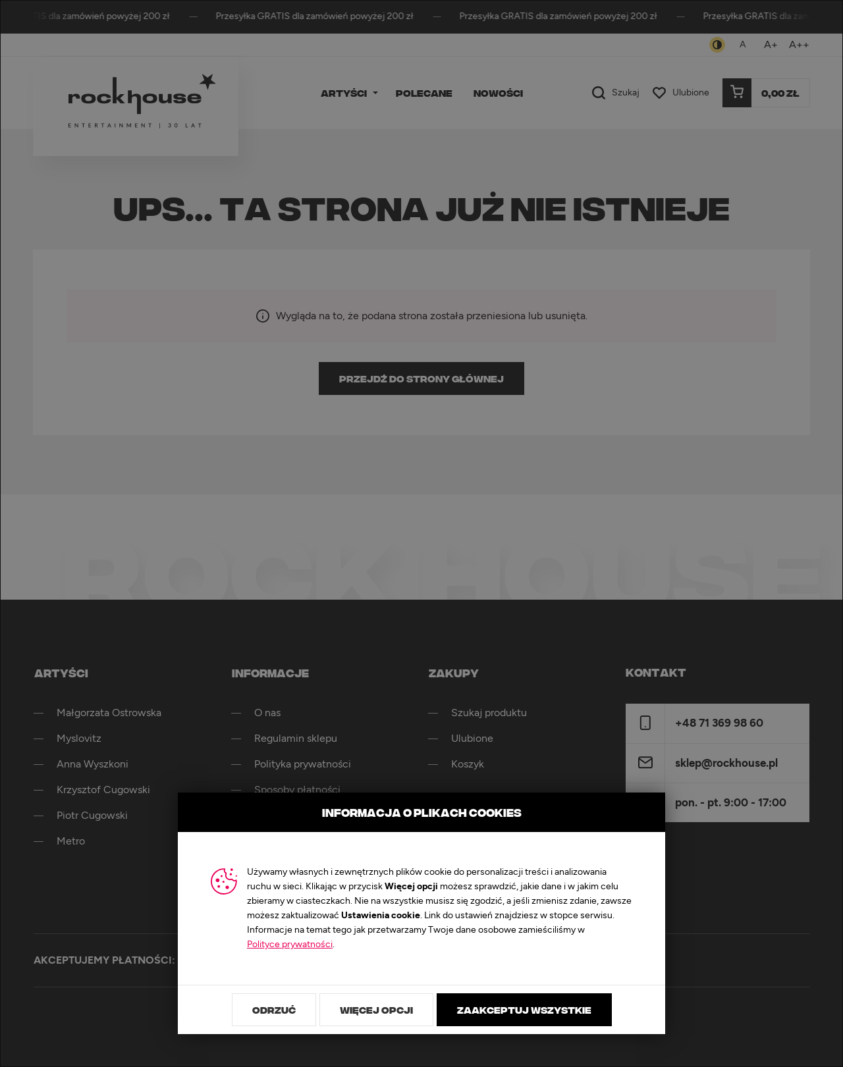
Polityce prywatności (290, 944)
